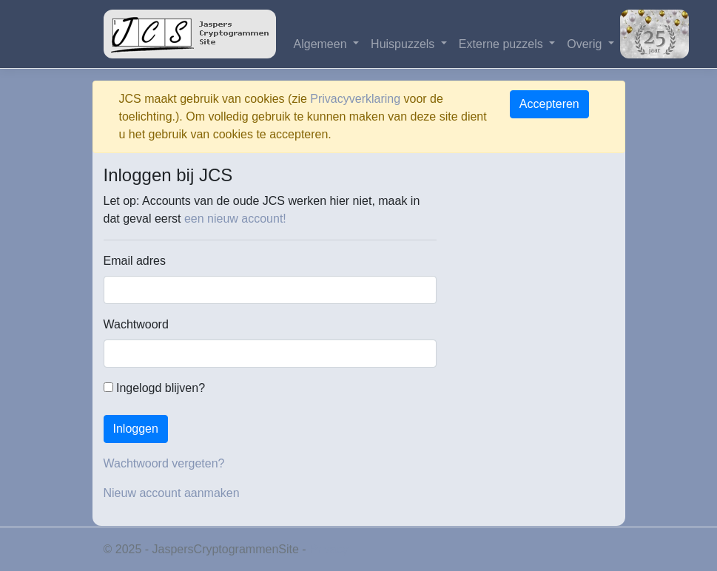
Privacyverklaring (355, 98)
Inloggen (135, 428)
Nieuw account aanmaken (172, 493)
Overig (586, 44)
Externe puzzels (502, 44)
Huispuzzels (404, 44)
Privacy (328, 549)
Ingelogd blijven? (155, 388)
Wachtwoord (136, 324)
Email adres (135, 260)
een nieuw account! (235, 218)
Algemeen (322, 44)
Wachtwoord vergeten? (164, 463)
